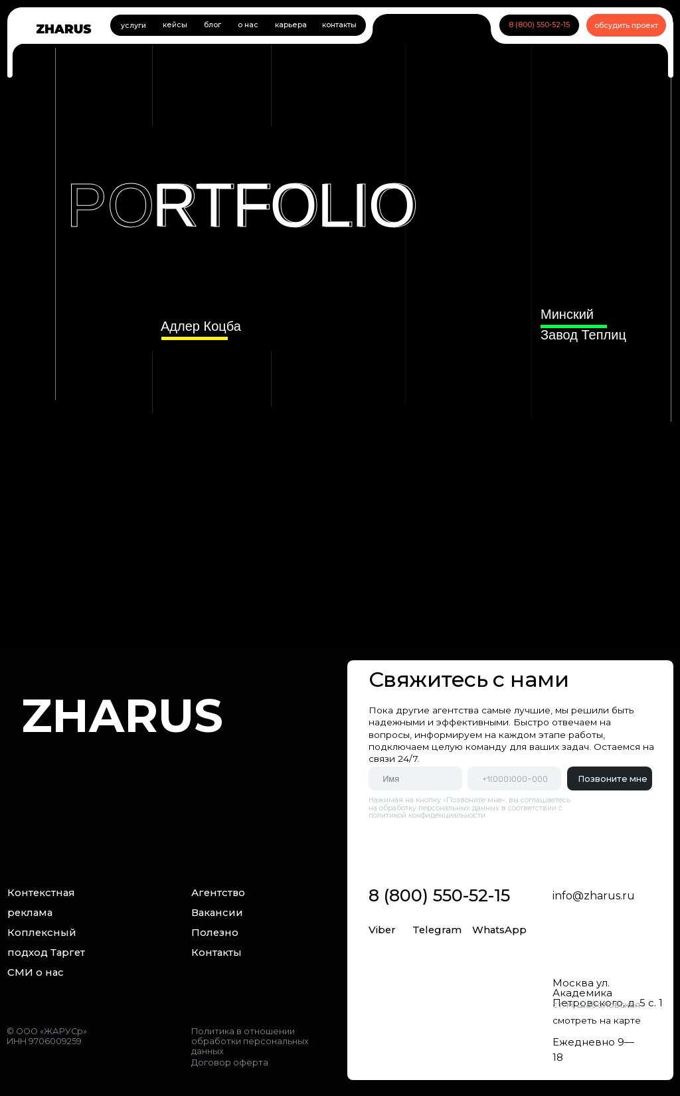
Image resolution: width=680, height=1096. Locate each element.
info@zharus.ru (593, 895)
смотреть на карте (596, 1020)
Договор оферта (229, 1062)
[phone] (514, 778)
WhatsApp (499, 930)
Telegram (437, 930)
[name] (415, 778)
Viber (382, 930)
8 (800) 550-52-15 (439, 895)
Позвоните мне (612, 779)
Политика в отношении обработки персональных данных (250, 1041)
